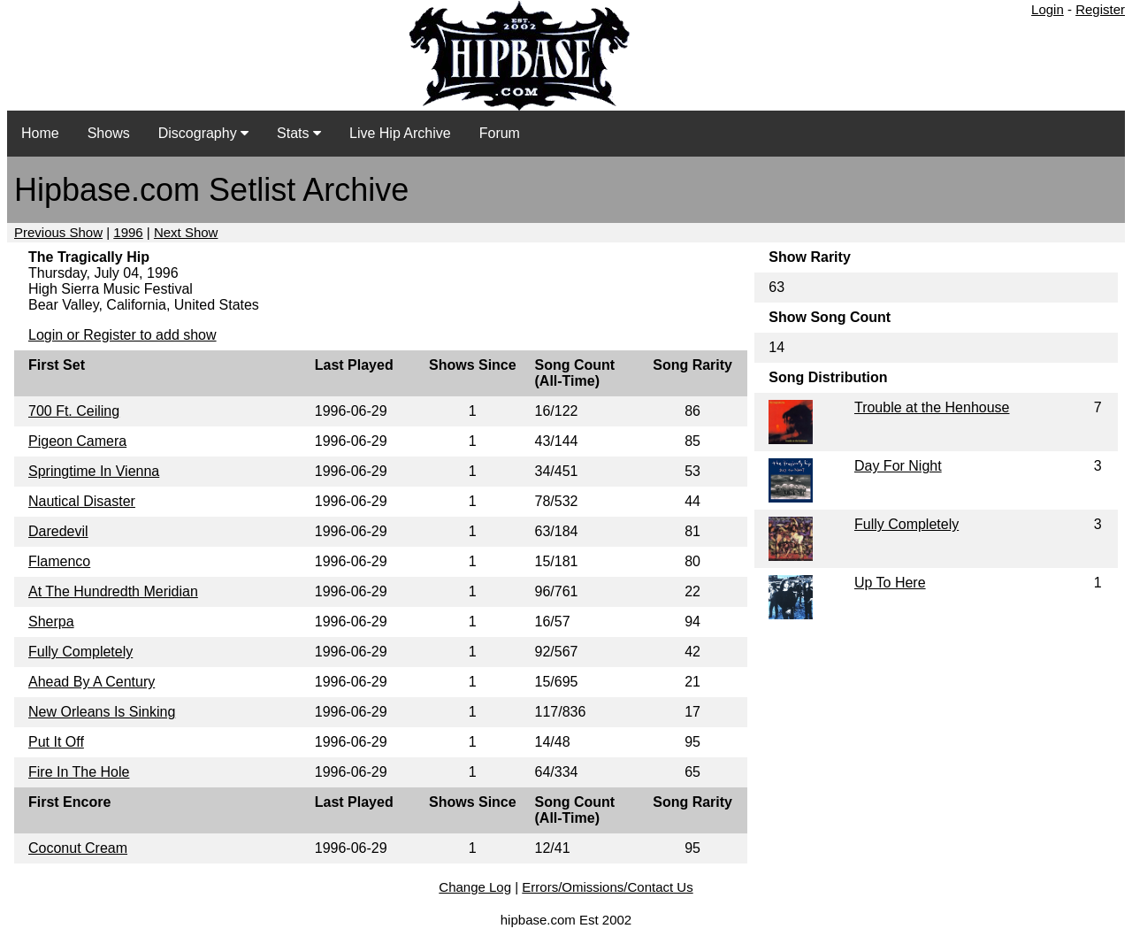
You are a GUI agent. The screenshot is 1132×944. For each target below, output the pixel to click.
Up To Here (890, 582)
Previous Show (58, 232)
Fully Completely (80, 651)
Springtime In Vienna (93, 471)
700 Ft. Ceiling (73, 410)
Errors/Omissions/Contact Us (607, 886)
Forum (499, 133)
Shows (109, 133)
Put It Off (56, 741)
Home (40, 133)
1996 (127, 232)
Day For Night (898, 465)
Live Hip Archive (400, 133)
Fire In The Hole (78, 771)
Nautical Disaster (81, 501)
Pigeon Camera (77, 441)
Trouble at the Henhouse (932, 407)
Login (1047, 9)
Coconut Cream (77, 848)
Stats (299, 133)
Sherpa (51, 621)
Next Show (186, 232)
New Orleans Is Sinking (101, 711)
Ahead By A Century (91, 681)
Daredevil (58, 531)
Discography (203, 133)
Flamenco (59, 561)
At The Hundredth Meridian (113, 591)
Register (1100, 9)
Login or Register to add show (122, 334)
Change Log (475, 886)
